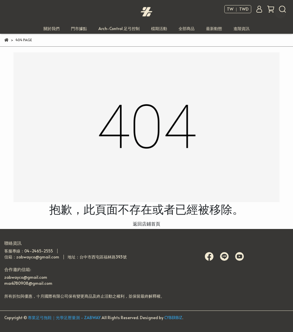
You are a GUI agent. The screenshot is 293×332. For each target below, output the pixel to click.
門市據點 (79, 28)
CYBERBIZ (173, 317)
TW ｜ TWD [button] (238, 9)
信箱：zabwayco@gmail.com (31, 257)
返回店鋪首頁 (146, 223)
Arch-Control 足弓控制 (119, 28)
